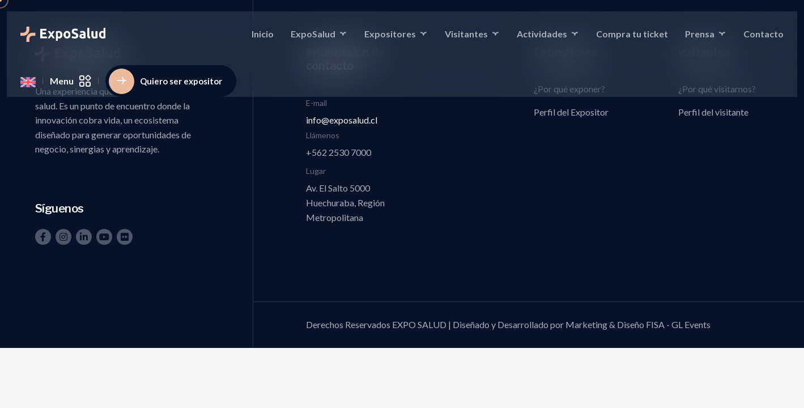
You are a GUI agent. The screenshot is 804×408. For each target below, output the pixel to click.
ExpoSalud (313, 33)
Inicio (263, 33)
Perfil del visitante (713, 112)
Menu (70, 81)
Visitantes (466, 33)
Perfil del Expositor (571, 112)
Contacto (763, 33)
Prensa (699, 33)
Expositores (390, 33)
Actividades (542, 33)
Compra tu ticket (632, 33)
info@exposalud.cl (341, 119)
